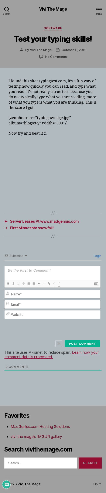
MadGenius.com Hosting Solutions (40, 426)
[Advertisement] (57, 171)
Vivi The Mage (53, 9)
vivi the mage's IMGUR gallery (36, 436)
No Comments (56, 57)
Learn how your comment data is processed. (51, 354)
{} (54, 284)
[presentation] (57, 332)
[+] (59, 284)
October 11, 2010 (74, 50)
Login (97, 256)
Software (53, 28)
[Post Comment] (82, 343)
